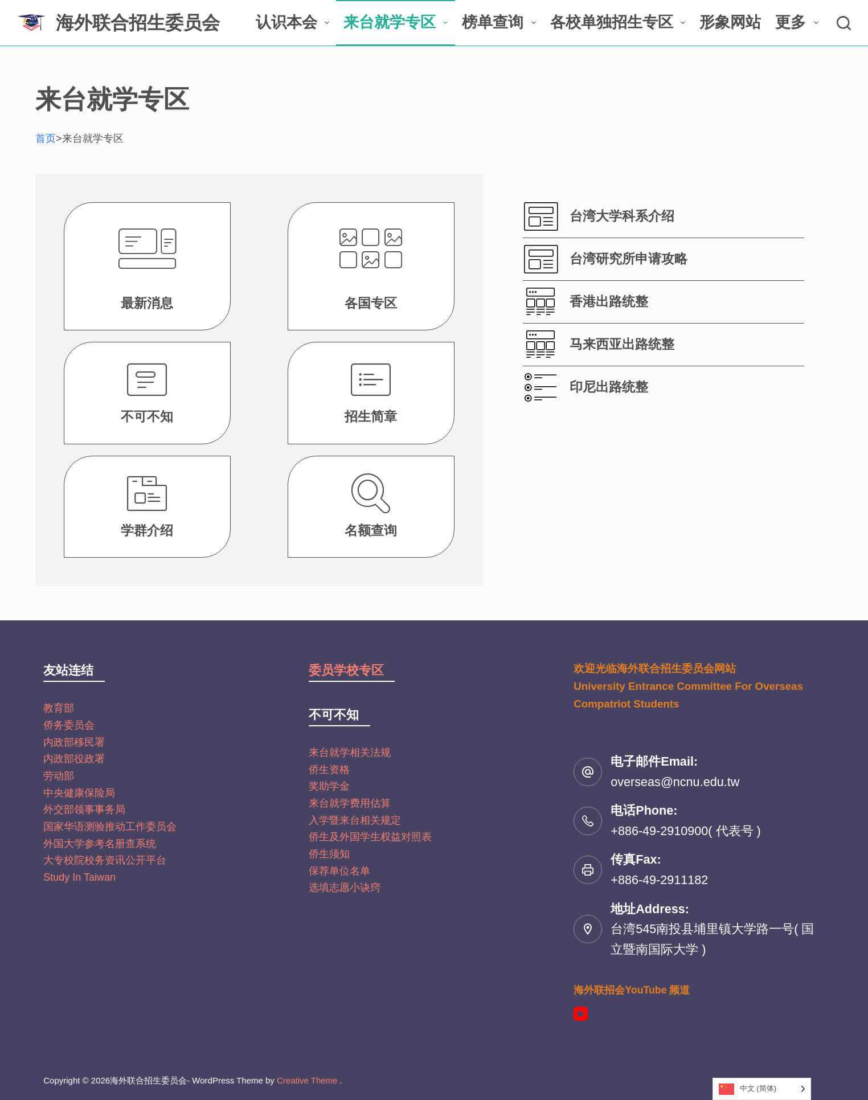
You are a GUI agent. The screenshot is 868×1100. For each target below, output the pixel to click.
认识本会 (295, 22)
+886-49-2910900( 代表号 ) (686, 831)
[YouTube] (581, 1014)
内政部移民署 (74, 742)
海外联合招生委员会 (138, 23)
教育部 (58, 708)
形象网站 (730, 22)
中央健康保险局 (79, 793)
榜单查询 (501, 22)
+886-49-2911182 (659, 880)
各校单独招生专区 (620, 22)
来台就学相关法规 (350, 752)
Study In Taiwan (79, 877)
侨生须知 (329, 854)
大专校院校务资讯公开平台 (104, 860)
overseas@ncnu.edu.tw (675, 782)
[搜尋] (844, 23)
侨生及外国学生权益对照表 (370, 837)
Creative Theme (307, 1080)
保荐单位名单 (339, 871)
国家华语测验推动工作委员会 (110, 826)
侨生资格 (329, 769)
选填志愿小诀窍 (344, 887)
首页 (45, 138)
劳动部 (58, 776)
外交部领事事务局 (84, 809)
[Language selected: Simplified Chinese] (762, 1089)
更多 (798, 22)
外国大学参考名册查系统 (99, 843)
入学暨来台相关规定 (355, 820)
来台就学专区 (397, 22)
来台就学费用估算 (350, 803)
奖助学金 (329, 786)
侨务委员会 (69, 725)
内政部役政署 (74, 758)
